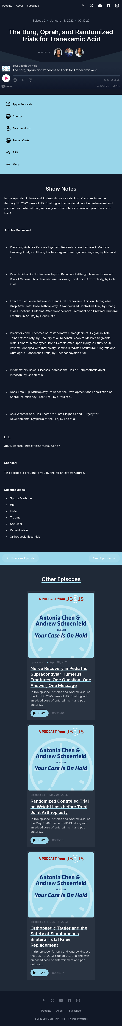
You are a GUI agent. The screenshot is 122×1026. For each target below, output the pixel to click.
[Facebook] (108, 5)
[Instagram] (117, 5)
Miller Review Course (70, 473)
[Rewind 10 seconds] (15, 80)
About (19, 5)
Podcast (7, 5)
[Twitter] (91, 5)
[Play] (6, 78)
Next (104, 558)
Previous (20, 558)
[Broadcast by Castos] (6, 86)
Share (116, 85)
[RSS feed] (83, 5)
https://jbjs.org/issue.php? (42, 446)
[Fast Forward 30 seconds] (31, 80)
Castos (84, 1018)
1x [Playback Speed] (23, 80)
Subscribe (33, 5)
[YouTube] (100, 5)
